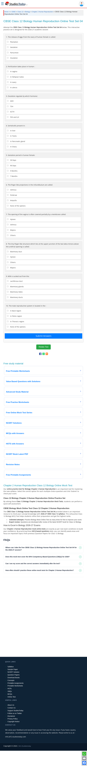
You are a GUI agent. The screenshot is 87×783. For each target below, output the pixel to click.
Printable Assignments (16, 715)
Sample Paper (13, 702)
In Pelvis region (14, 348)
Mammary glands (15, 319)
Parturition (12, 85)
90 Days (11, 198)
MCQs (10, 726)
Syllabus (11, 699)
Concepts (11, 713)
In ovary (11, 114)
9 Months (12, 203)
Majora (11, 262)
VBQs (10, 724)
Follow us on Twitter (15, 746)
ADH (10, 133)
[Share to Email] (47, 386)
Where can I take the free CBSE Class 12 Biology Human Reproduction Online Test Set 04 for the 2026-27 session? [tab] (41, 581)
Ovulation (12, 90)
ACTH (10, 144)
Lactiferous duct (15, 313)
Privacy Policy (13, 751)
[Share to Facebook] (40, 386)
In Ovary (12, 179)
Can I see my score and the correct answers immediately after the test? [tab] (32, 596)
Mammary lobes (15, 324)
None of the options (16, 238)
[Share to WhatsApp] (43, 386)
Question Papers (14, 707)
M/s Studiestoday (25, 778)
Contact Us (11, 740)
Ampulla (12, 233)
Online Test (12, 729)
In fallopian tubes (15, 109)
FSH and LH (13, 149)
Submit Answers (43, 368)
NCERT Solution (13, 704)
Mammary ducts (15, 329)
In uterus (12, 120)
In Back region (14, 343)
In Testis (12, 168)
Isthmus (11, 222)
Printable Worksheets (15, 718)
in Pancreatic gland (16, 174)
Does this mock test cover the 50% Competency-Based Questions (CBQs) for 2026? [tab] (37, 589)
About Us (11, 737)
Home (6, 12)
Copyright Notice (14, 754)
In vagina (12, 104)
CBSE (14, 12)
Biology (27, 12)
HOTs (10, 721)
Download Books (14, 710)
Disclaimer (11, 748)
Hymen (11, 252)
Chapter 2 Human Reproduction (42, 12)
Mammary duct (14, 284)
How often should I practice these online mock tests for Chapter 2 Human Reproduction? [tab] (39, 603)
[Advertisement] (43, 35)
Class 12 (20, 12)
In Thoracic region (15, 354)
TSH (10, 139)
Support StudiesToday (15, 743)
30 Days (11, 192)
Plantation (12, 74)
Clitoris (11, 268)
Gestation (12, 79)
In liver (11, 163)
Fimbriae (12, 227)
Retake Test (43, 379)
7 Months (12, 208)
